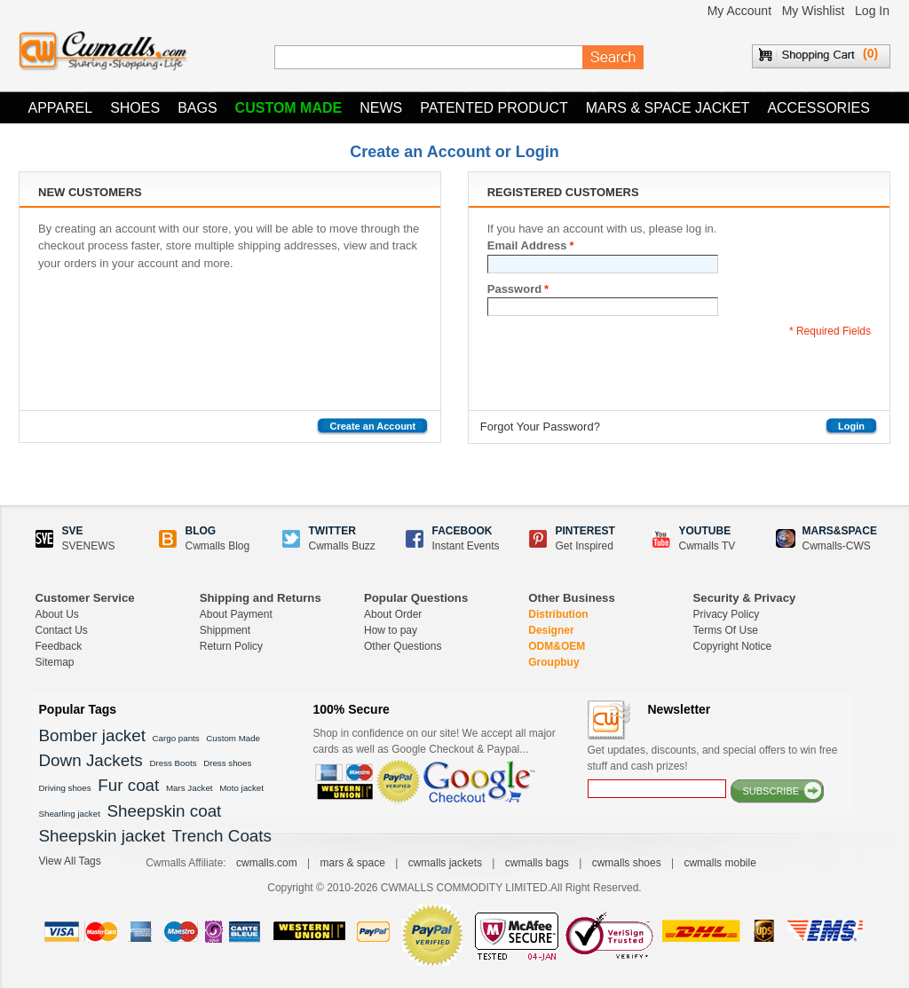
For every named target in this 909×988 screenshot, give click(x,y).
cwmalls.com (266, 863)
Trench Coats (222, 835)
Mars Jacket (189, 788)
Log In (872, 11)
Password (514, 289)
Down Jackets (91, 760)
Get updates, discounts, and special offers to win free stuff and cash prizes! (713, 758)
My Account (739, 11)
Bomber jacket (92, 735)
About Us (57, 614)
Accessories (818, 107)
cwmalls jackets (445, 863)
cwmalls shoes (626, 863)
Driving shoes (65, 788)
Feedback (59, 646)
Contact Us (62, 630)
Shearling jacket (69, 813)
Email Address (527, 246)
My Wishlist (813, 11)
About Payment (236, 614)
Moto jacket (241, 788)
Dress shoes (227, 763)
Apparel (60, 107)
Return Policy (231, 646)
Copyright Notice (732, 646)
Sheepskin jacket (102, 835)
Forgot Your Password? (540, 426)
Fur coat (128, 785)
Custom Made (289, 107)
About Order (393, 614)
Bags (197, 107)
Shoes (135, 107)
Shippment (225, 630)
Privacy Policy (726, 614)
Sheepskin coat (164, 811)
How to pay (390, 630)
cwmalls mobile (719, 863)
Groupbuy (553, 662)
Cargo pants (176, 738)
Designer (550, 630)
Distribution (558, 614)
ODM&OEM (556, 646)
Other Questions (402, 646)
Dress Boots (172, 763)
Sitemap (55, 662)
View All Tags (70, 861)
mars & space (352, 863)
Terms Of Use (725, 630)
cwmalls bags (537, 863)
